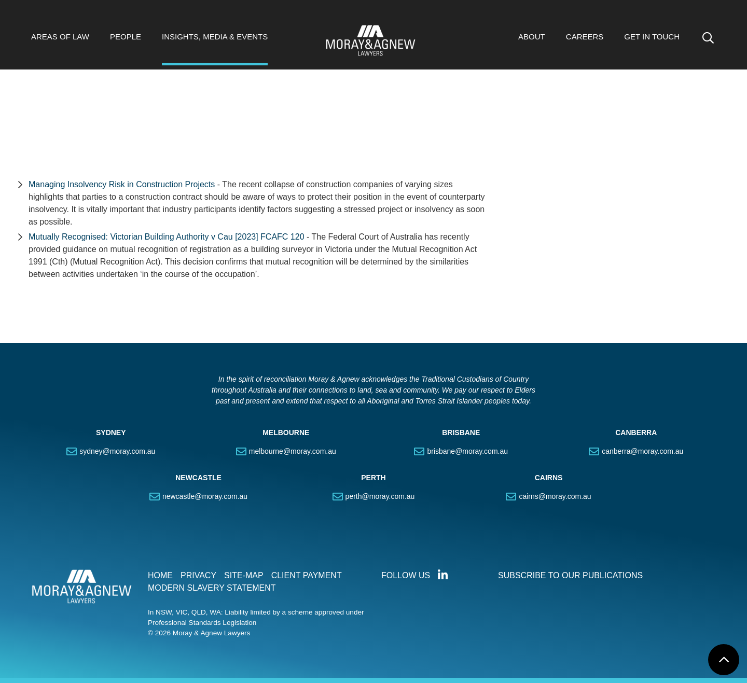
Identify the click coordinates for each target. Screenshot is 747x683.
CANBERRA (636, 432)
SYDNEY (111, 432)
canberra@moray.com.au (642, 451)
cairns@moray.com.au (555, 496)
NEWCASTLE (198, 477)
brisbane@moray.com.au (467, 451)
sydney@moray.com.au (117, 451)
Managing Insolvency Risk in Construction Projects (123, 184)
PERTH (373, 477)
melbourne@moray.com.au (292, 451)
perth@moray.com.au (380, 496)
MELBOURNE (285, 432)
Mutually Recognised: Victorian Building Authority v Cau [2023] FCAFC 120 (167, 236)
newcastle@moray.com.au (204, 496)
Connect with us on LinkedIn (442, 575)
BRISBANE (461, 432)
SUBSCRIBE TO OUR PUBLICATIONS (570, 575)
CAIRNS (549, 477)
